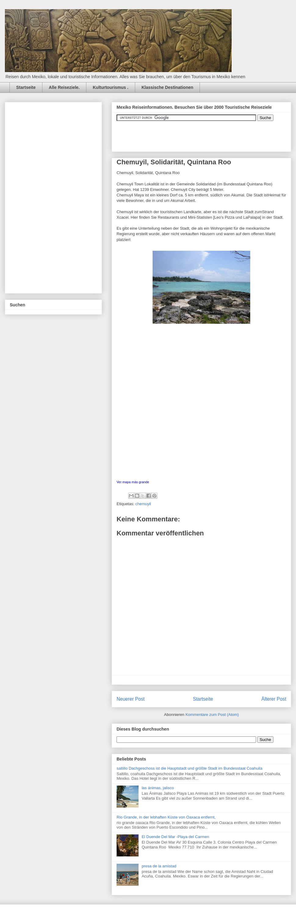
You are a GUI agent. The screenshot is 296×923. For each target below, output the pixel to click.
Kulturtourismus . (110, 87)
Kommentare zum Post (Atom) (212, 714)
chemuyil (143, 504)
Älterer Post (274, 699)
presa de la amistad (159, 866)
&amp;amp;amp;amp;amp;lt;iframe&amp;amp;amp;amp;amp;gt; (185, 133)
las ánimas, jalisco (158, 788)
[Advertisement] (55, 196)
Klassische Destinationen (167, 87)
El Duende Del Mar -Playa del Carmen (175, 836)
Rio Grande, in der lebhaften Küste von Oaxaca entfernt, (166, 817)
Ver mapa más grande (133, 482)
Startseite (26, 87)
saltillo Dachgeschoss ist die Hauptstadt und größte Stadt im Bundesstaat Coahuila (189, 768)
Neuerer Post (131, 699)
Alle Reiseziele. (64, 87)
